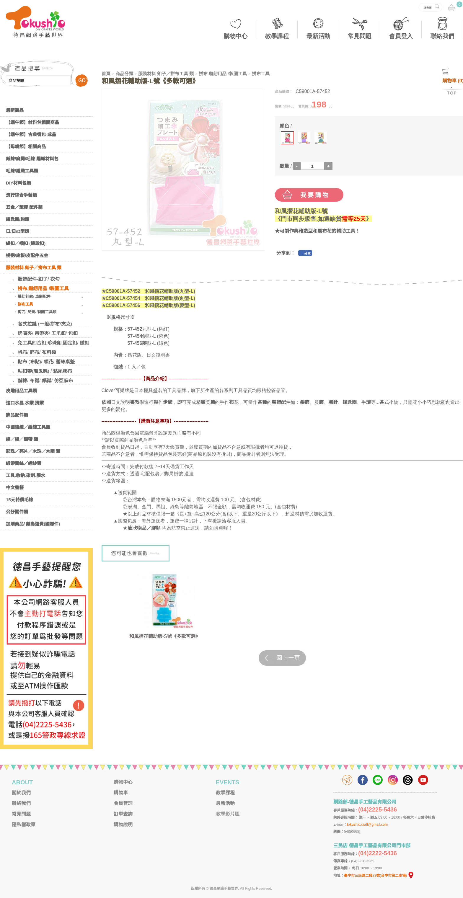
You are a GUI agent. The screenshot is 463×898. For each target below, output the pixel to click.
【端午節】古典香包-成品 (31, 134)
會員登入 (401, 36)
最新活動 (318, 36)
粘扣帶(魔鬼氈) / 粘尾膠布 (45, 371)
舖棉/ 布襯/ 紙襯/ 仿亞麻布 (45, 380)
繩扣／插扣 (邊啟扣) (25, 243)
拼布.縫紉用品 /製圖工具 (43, 288)
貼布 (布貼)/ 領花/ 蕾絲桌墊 (46, 361)
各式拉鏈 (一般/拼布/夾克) (45, 323)
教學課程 (277, 36)
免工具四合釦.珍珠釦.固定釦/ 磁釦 (53, 342)
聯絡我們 (442, 36)
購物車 (121, 792)
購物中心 (235, 36)
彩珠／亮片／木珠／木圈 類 (33, 451)
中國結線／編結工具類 (28, 427)
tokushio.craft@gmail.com (367, 824)
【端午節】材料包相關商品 (32, 122)
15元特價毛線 (19, 499)
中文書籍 (15, 487)
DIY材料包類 (18, 182)
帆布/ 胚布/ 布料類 (37, 352)
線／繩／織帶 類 (22, 439)
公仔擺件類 (17, 511)
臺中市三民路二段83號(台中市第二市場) (379, 875)
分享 (307, 253)
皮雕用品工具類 (21, 390)
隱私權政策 (23, 824)
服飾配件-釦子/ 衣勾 (39, 279)
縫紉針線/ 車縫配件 (34, 296)
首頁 (106, 73)
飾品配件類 (17, 414)
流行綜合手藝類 (21, 194)
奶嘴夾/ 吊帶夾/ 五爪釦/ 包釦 (48, 333)
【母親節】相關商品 (26, 146)
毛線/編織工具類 (22, 170)
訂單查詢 (123, 814)
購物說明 (123, 824)
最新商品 (15, 110)
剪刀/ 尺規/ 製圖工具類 (37, 312)
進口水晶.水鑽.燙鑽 (25, 402)
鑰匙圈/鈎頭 (17, 219)
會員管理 (123, 803)
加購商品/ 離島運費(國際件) (33, 523)
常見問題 (359, 36)
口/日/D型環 (17, 231)
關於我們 (21, 792)
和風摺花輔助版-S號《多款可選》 (164, 636)
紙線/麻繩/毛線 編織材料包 (32, 158)
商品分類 (124, 73)
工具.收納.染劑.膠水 (25, 475)
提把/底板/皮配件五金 (27, 255)
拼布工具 (25, 304)
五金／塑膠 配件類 (24, 207)
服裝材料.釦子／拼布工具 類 (33, 267)
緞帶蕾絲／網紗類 (23, 463)
